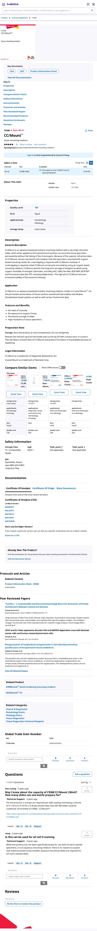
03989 (9, 687)
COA (12, 71)
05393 (9, 692)
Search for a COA (12, 535)
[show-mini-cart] (93, 4)
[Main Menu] (3, 4)
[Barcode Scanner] (88, 4)
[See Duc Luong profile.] (10, 782)
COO (22, 71)
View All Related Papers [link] (16, 671)
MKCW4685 (10, 521)
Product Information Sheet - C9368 (22, 584)
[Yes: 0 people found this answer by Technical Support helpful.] (19, 819)
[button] (87, 783)
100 (36, 207)
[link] (12, 753)
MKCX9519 (9, 514)
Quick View (16, 394)
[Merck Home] (12, 4)
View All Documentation (20, 77)
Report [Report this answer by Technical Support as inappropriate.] (37, 819)
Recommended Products (16, 115)
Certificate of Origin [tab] (43, 488)
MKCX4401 (9, 517)
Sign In (30, 155)
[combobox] (48, 10)
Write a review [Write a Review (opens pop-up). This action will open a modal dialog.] (26, 144)
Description (9, 90)
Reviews (8, 124)
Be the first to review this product (25, 891)
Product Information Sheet (43, 71)
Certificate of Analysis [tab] (18, 488)
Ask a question (82, 767)
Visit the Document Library (19, 559)
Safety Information (13, 98)
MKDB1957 (9, 507)
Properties (9, 85)
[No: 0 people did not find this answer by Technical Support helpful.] (28, 819)
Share (89, 130)
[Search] (92, 10)
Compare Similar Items (15, 94)
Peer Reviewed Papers (14, 111)
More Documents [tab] (66, 488)
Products (4, 18)
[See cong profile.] (7, 827)
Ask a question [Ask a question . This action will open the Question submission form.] (40, 144)
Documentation (11, 103)
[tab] (6, 18)
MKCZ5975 (9, 510)
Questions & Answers (14, 120)
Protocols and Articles (14, 107)
